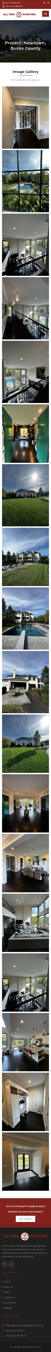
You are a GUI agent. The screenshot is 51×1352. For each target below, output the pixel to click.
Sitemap (8, 1308)
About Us (8, 1286)
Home (7, 1281)
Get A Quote (10, 1302)
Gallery (7, 1292)
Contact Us (9, 1297)
